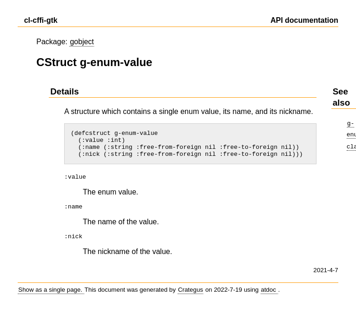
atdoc (269, 295)
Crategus (190, 295)
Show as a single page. (51, 295)
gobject (82, 42)
